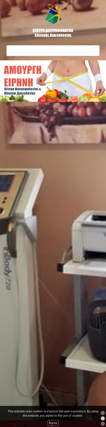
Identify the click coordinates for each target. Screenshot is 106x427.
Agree (53, 423)
